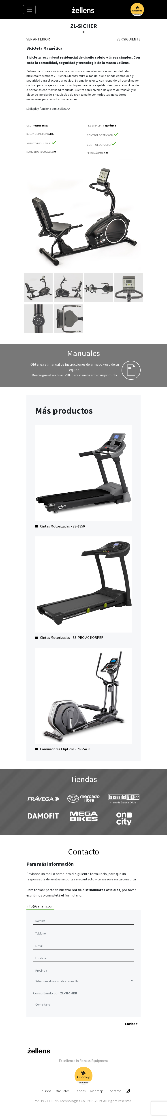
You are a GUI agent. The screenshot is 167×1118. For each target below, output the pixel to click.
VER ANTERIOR (38, 39)
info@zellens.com (40, 906)
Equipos (45, 1091)
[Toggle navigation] (29, 9)
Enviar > (131, 1023)
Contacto (114, 1091)
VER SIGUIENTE (129, 39)
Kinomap (96, 1091)
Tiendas (80, 1091)
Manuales (62, 1091)
